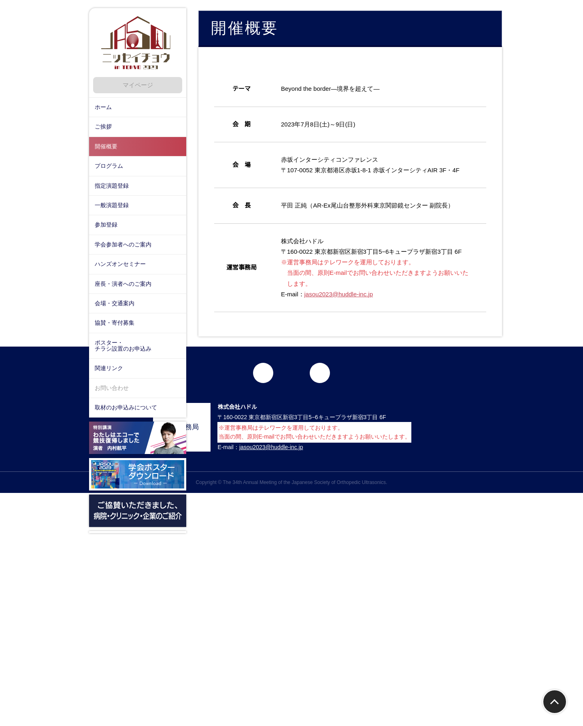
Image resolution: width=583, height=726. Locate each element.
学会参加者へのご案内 (123, 244)
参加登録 (106, 225)
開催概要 (106, 146)
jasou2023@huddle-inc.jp (341, 367)
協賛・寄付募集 (114, 323)
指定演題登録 (112, 186)
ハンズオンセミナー (120, 264)
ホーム (103, 107)
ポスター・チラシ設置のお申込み (123, 345)
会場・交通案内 (114, 303)
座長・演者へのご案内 (123, 284)
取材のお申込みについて (126, 407)
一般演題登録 (112, 205)
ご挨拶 (103, 126)
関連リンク (109, 368)
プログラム (109, 166)
